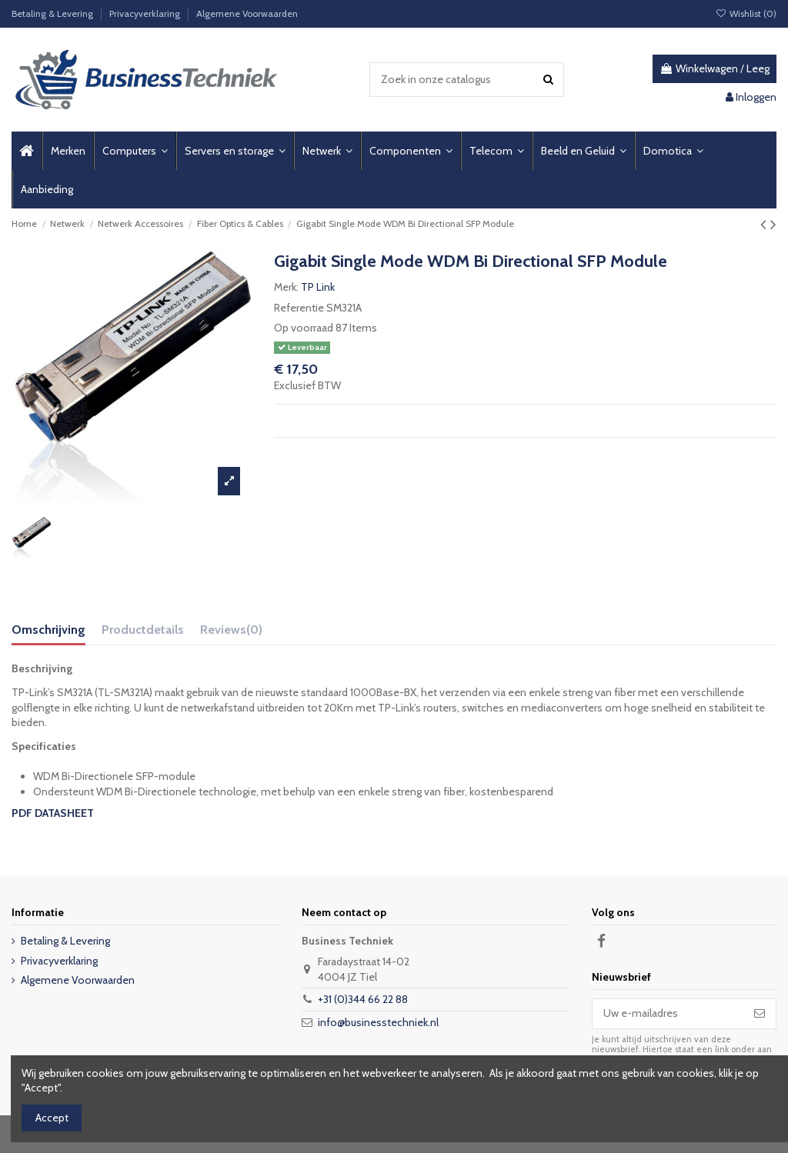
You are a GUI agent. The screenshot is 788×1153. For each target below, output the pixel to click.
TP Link (318, 287)
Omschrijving (48, 629)
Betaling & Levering (53, 13)
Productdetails (143, 629)
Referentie (299, 308)
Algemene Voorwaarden (247, 13)
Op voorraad (303, 328)
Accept (51, 1118)
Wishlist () (746, 13)
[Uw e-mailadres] (668, 1013)
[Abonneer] (759, 1013)
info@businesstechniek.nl (378, 1022)
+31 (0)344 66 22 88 (363, 999)
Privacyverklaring (145, 13)
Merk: (286, 287)
